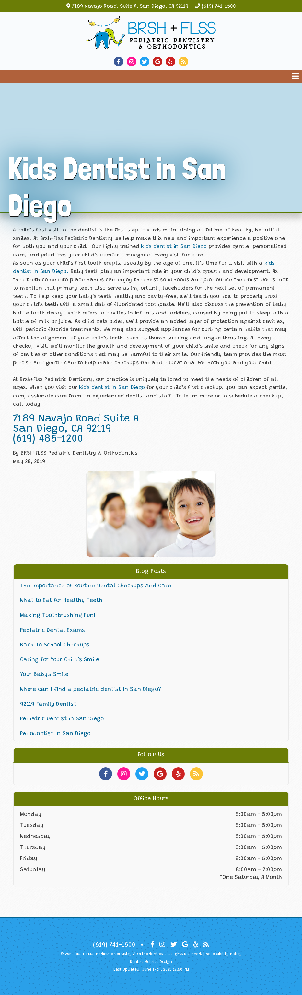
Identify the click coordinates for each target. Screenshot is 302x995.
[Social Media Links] (105, 773)
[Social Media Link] (120, 62)
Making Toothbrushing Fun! (58, 616)
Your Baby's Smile (44, 675)
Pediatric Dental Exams (52, 631)
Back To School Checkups (54, 645)
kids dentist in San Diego (174, 246)
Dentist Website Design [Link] (151, 962)
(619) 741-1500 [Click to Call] (114, 945)
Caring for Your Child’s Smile (59, 660)
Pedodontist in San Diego (55, 734)
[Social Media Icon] (152, 944)
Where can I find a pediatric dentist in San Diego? (90, 690)
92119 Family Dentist (48, 704)
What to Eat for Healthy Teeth (61, 601)
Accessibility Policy (224, 954)
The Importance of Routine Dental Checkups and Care (95, 586)
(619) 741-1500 (219, 6)
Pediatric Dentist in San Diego (62, 719)
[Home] (151, 44)
